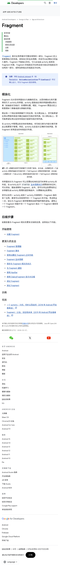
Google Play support (9, 506)
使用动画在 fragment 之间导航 (20, 255)
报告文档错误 (7, 502)
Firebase (5, 533)
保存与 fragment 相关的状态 (19, 264)
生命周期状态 (36, 184)
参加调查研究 (7, 509)
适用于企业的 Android (10, 354)
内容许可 (25, 323)
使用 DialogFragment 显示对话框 (21, 277)
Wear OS (5, 417)
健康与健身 (6, 392)
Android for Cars (8, 425)
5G (3, 403)
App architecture (12, 12)
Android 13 (6, 447)
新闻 (3, 366)
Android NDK (7, 488)
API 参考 (5, 480)
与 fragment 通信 (14, 268)
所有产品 (5, 540)
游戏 (3, 384)
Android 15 (6, 439)
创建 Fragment (13, 234)
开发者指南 (6, 476)
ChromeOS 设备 (8, 421)
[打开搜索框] (45, 2)
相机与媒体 (6, 395)
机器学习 (5, 388)
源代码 (4, 362)
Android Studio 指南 (9, 472)
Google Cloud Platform (11, 536)
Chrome (5, 529)
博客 (3, 370)
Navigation (13, 79)
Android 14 (6, 443)
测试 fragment (13, 285)
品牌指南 (21, 549)
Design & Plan (24, 19)
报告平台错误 (7, 498)
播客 (3, 374)
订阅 (31, 555)
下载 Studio (6, 484)
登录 (55, 3)
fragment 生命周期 (15, 259)
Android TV (6, 429)
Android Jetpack (24, 76)
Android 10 (6, 458)
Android (5, 350)
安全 (3, 358)
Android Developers (9, 19)
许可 (14, 549)
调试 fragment (13, 281)
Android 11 (6, 454)
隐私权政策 (6, 399)
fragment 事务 (13, 251)
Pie (3, 462)
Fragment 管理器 (14, 246)
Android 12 (6, 450)
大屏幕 (4, 413)
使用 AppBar (12, 272)
